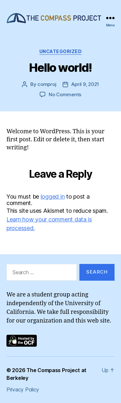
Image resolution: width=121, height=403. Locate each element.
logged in (53, 196)
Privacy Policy (22, 389)
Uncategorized (60, 51)
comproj (46, 84)
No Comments (65, 94)
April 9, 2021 (85, 84)
